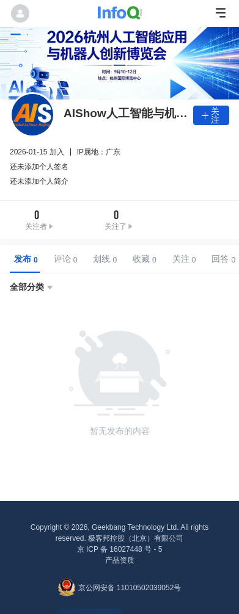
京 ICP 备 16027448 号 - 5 (120, 549)
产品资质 (119, 560)
